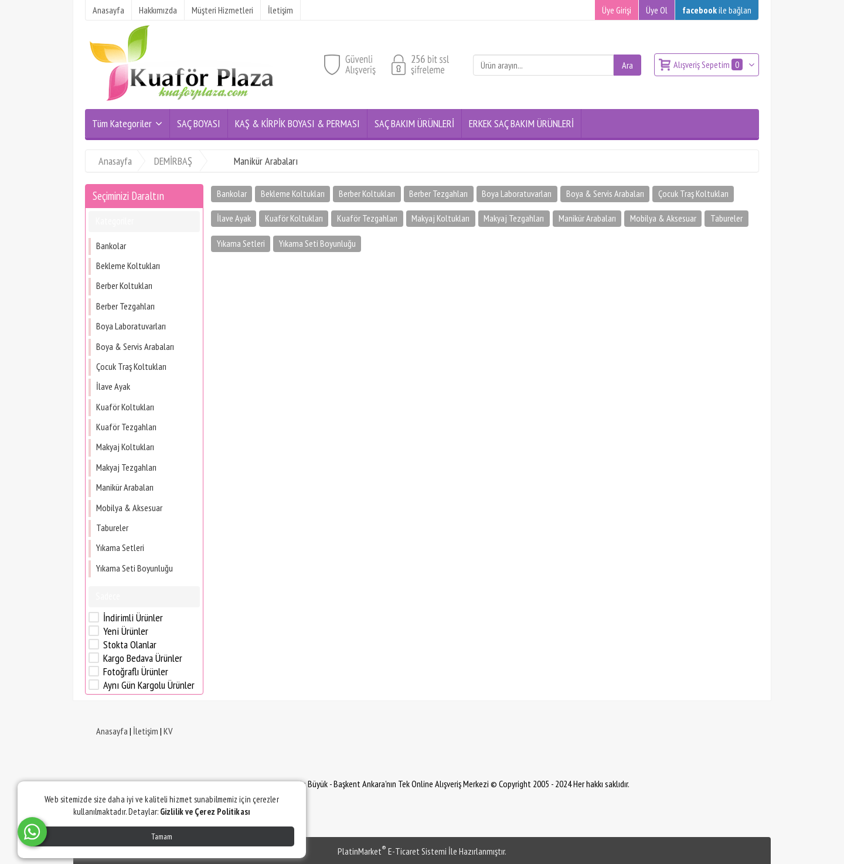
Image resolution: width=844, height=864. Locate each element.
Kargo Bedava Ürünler (142, 658)
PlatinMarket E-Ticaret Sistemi (392, 851)
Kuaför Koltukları (125, 407)
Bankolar (111, 245)
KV (168, 731)
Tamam (161, 836)
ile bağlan (716, 10)
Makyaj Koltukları (125, 447)
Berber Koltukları (124, 285)
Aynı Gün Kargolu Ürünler (149, 685)
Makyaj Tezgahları (126, 467)
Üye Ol (657, 10)
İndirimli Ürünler (133, 618)
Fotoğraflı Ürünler (135, 672)
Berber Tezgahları (125, 306)
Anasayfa (112, 731)
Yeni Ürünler (125, 631)
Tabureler (112, 527)
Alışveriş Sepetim (708, 64)
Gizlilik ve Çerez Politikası (205, 811)
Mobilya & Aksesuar (129, 507)
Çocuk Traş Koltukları (131, 366)
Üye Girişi (616, 10)
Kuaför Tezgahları (126, 427)
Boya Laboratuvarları (131, 326)
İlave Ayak (113, 386)
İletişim (145, 731)
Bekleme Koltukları (128, 265)
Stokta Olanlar (129, 645)
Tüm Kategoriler (122, 123)
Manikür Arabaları (125, 487)
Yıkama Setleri (120, 547)
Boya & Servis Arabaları (135, 346)
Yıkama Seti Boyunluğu (134, 568)
